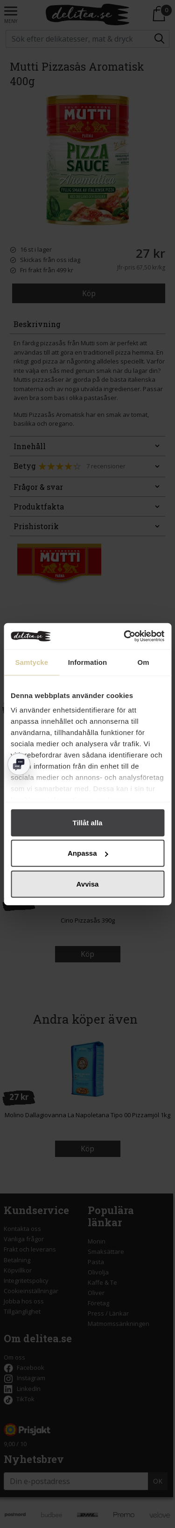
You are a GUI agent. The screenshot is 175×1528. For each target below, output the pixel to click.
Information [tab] (87, 662)
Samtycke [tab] (31, 662)
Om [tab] (143, 662)
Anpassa (88, 853)
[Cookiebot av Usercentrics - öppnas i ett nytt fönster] (124, 636)
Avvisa (88, 884)
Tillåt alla (88, 822)
